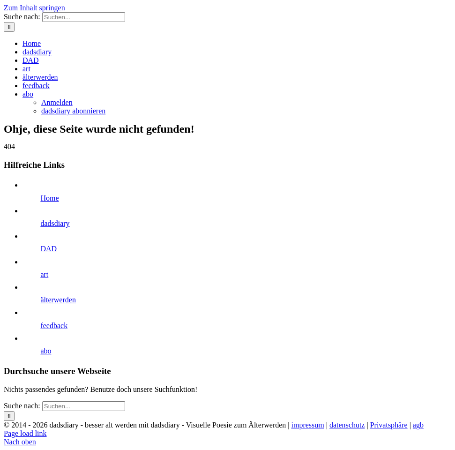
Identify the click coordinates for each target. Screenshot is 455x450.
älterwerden (58, 300)
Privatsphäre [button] (389, 425)
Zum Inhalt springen (34, 8)
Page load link (25, 433)
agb (418, 425)
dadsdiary (54, 223)
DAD (48, 249)
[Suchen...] (83, 17)
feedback (53, 326)
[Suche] (9, 27)
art (44, 274)
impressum (307, 425)
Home (49, 198)
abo (45, 351)
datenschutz (347, 425)
